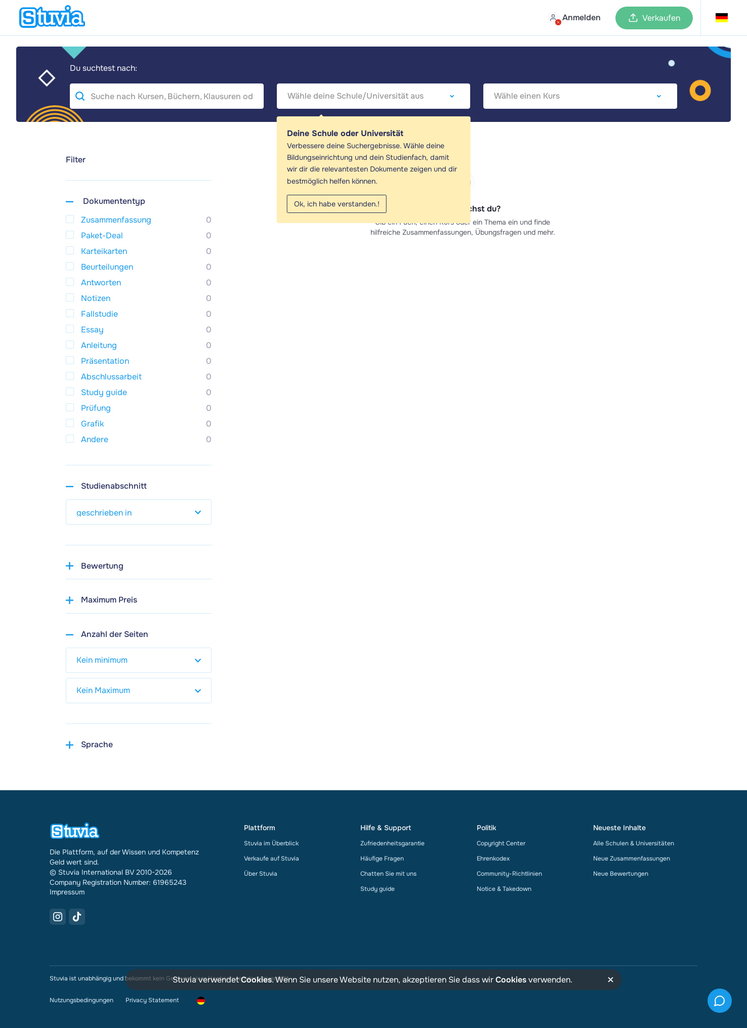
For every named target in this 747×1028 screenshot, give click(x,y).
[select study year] (138, 512)
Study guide (377, 889)
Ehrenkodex (493, 858)
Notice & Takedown (504, 889)
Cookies (256, 979)
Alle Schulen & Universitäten (633, 843)
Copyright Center (501, 843)
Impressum (67, 891)
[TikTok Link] (77, 917)
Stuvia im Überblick (271, 843)
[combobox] (374, 96)
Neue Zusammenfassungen (631, 858)
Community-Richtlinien (509, 874)
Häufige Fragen (382, 858)
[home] (52, 17)
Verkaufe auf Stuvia (271, 858)
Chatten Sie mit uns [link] (388, 874)
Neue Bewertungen (620, 874)
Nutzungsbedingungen (81, 1000)
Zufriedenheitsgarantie (392, 843)
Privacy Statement (152, 1000)
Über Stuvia (260, 874)
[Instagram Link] (58, 917)
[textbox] (373, 96)
